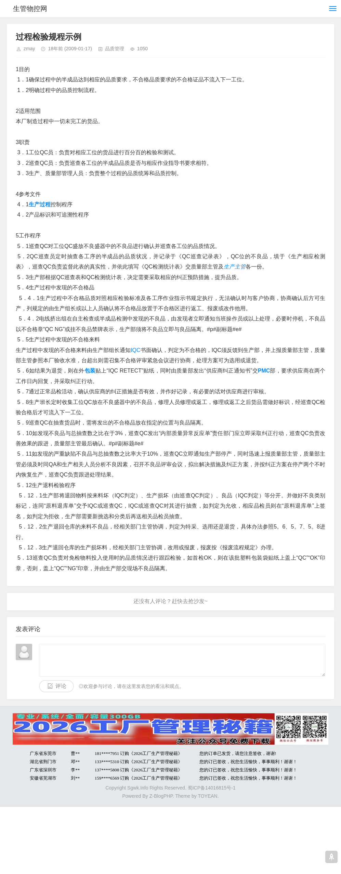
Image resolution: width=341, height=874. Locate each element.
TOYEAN (207, 796)
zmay (29, 48)
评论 (60, 686)
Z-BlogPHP (161, 796)
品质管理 (114, 48)
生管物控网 (30, 8)
